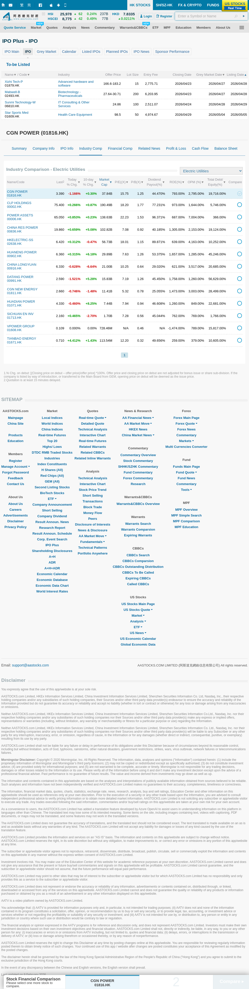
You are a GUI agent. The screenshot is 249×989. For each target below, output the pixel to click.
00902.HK (14, 256)
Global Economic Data (138, 644)
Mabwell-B (12, 92)
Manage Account (15, 466)
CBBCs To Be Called (138, 572)
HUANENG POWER (22, 252)
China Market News (138, 435)
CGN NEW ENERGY (22, 289)
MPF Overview (186, 509)
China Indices (52, 429)
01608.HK (14, 330)
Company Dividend (52, 516)
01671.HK (14, 342)
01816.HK (14, 195)
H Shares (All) (52, 470)
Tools (186, 490)
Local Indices (52, 418)
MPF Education (186, 527)
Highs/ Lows (52, 447)
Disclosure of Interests (92, 524)
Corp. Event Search (52, 539)
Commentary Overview (138, 455)
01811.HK (14, 293)
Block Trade (92, 507)
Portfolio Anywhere (93, 553)
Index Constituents (52, 464)
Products (16, 435)
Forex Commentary (138, 478)
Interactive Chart (93, 435)
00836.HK (14, 231)
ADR (52, 562)
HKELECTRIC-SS (20, 240)
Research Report (52, 528)
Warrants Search (138, 524)
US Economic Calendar (138, 639)
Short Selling (52, 510)
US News (138, 633)
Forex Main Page (186, 418)
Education (15, 441)
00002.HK (14, 207)
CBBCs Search (138, 555)
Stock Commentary (138, 461)
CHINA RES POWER (22, 227)
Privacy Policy (16, 527)
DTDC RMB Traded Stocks (52, 452)
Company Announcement (52, 504)
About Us (15, 504)
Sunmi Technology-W (20, 102)
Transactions (92, 501)
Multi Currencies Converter (186, 447)
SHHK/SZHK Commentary (138, 466)
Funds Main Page (186, 466)
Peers (92, 519)
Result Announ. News (52, 522)
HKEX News (138, 429)
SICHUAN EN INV (20, 314)
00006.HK (14, 219)
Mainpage (15, 418)
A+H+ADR (52, 568)
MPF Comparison (186, 521)
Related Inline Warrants (92, 458)
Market (138, 615)
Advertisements (15, 515)
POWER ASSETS (20, 215)
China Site (16, 423)
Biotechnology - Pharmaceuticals (70, 94)
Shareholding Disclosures (52, 551)
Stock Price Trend (92, 490)
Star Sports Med (16, 112)
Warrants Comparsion (138, 529)
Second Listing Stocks (52, 487)
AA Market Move (93, 536)
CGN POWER (17, 191)
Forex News (186, 429)
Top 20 (52, 441)
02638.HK (14, 244)
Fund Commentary (138, 472)
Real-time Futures (52, 435)
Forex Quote (186, 423)
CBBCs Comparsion (138, 561)
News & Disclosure (92, 530)
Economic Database (52, 580)
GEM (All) (52, 481)
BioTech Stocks (52, 493)
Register (15, 461)
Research (138, 484)
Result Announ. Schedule (52, 533)
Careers (16, 509)
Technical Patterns (92, 547)
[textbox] (211, 16)
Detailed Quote (92, 423)
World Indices (52, 423)
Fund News (186, 478)
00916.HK (14, 268)
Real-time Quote (93, 418)
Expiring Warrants (138, 535)
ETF (52, 499)
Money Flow (92, 513)
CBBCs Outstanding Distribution (138, 567)
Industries (52, 458)
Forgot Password (15, 472)
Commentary (186, 435)
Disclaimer (15, 521)
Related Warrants (92, 447)
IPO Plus (52, 545)
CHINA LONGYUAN (21, 264)
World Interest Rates (52, 591)
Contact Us (15, 484)
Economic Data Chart (52, 585)
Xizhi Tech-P (14, 82)
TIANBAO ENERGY (21, 338)
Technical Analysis (92, 429)
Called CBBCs (138, 584)
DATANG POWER (20, 277)
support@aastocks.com (30, 665)
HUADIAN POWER (21, 301)
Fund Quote (186, 472)
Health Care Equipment (75, 114)
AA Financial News (138, 418)
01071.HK (14, 305)
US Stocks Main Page (138, 604)
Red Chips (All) (52, 476)
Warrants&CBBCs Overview (137, 504)
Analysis (138, 621)
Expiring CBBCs (138, 578)
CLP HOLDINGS (19, 203)
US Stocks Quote (137, 610)
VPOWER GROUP (20, 326)
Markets (186, 441)
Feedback (15, 478)
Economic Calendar (52, 574)
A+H (52, 557)
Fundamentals (92, 542)
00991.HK (14, 281)
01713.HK (14, 318)
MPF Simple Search (186, 515)
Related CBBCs (93, 452)
